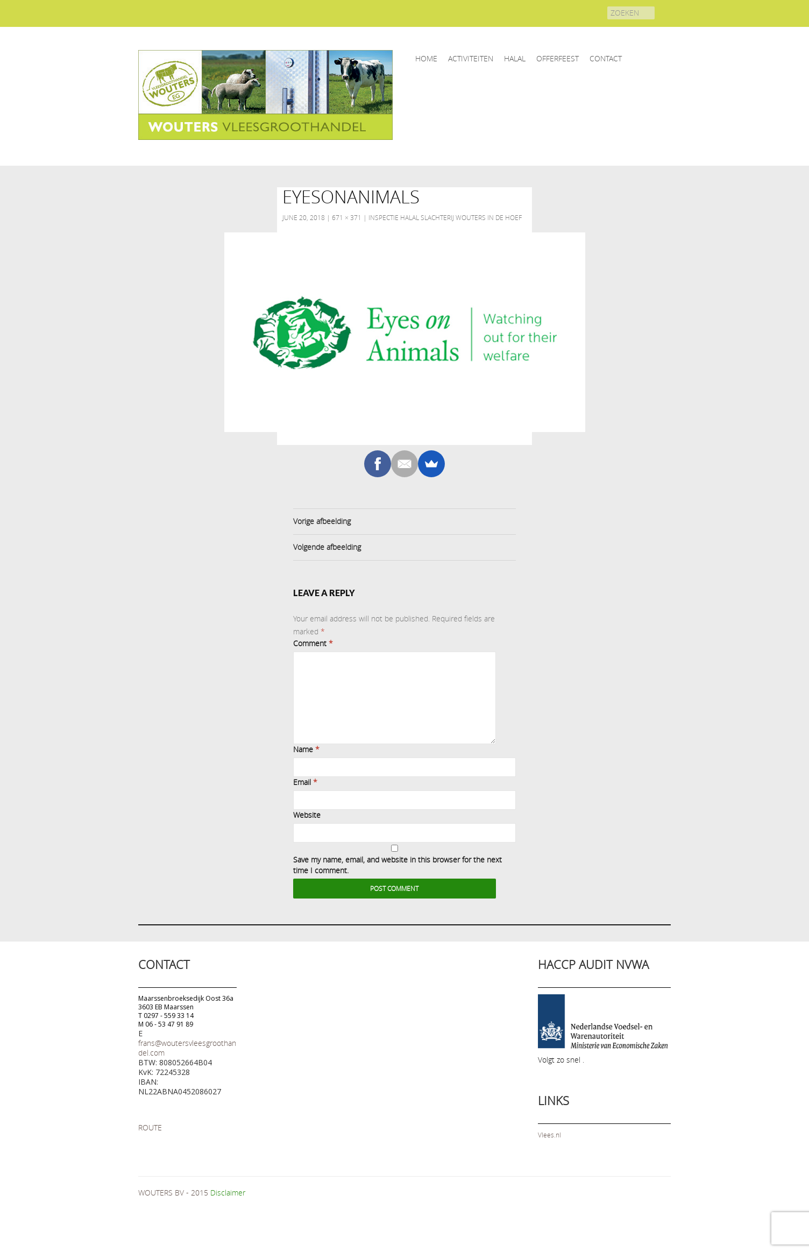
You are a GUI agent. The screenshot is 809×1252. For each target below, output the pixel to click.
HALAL (515, 58)
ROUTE (150, 1127)
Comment (313, 643)
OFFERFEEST (557, 58)
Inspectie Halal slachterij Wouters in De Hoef (445, 217)
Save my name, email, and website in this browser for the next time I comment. (397, 864)
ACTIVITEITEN (470, 58)
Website (307, 815)
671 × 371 (346, 217)
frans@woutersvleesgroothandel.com (187, 1048)
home (426, 58)
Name (306, 749)
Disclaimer (227, 1192)
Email (305, 782)
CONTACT (606, 58)
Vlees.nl (549, 1134)
